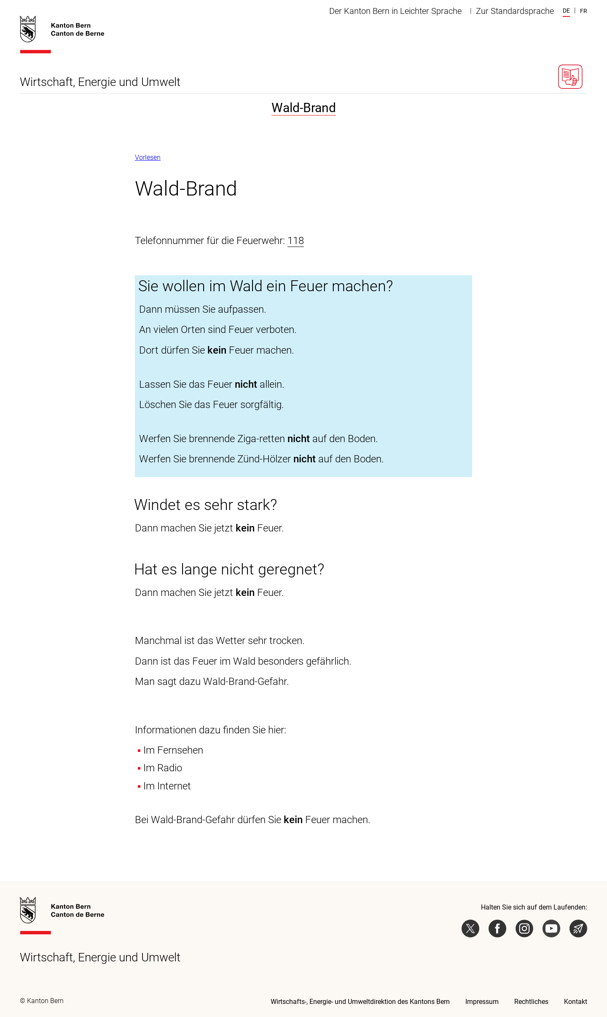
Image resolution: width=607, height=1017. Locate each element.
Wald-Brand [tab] (303, 107)
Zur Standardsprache (515, 11)
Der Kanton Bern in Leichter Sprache (395, 11)
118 (295, 241)
